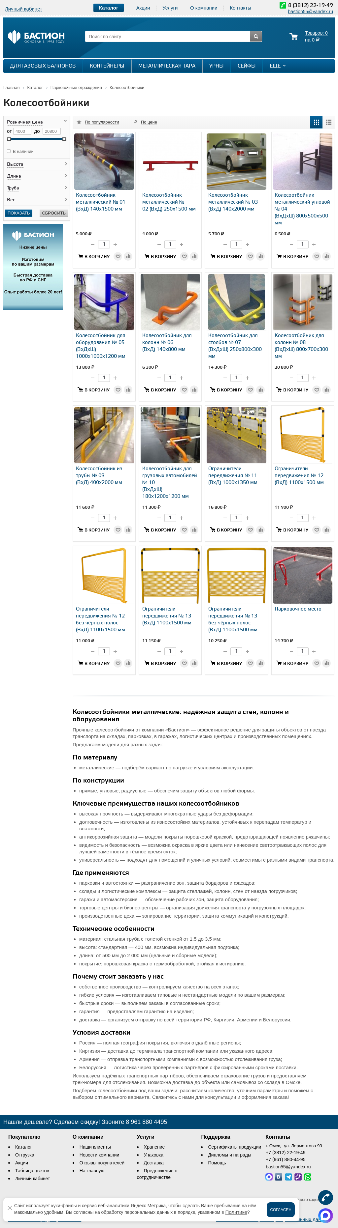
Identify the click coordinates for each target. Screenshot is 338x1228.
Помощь (217, 1162)
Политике (236, 1212)
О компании (204, 8)
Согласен (280, 1210)
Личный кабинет (32, 1178)
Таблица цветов (32, 1170)
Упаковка (153, 1154)
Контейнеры (107, 66)
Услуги (170, 8)
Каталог (23, 1147)
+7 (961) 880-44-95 (285, 1159)
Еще (278, 66)
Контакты (240, 8)
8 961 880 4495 (146, 1122)
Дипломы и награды (229, 1154)
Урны (216, 66)
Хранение (154, 1147)
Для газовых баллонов (43, 66)
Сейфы (247, 66)
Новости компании (99, 1154)
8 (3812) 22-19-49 (310, 5)
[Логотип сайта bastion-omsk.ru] (36, 37)
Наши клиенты (95, 1147)
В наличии (23, 151)
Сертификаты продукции (234, 1147)
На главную (92, 1170)
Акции (143, 8)
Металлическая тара (166, 66)
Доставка (154, 1162)
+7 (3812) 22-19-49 (285, 1152)
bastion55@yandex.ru (310, 11)
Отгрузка (24, 1154)
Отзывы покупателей (102, 1162)
